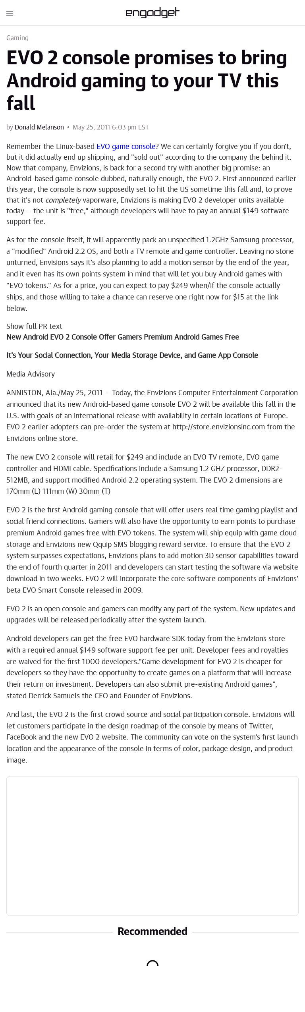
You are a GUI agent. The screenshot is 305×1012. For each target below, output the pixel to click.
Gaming (17, 38)
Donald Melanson (39, 127)
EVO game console (126, 147)
